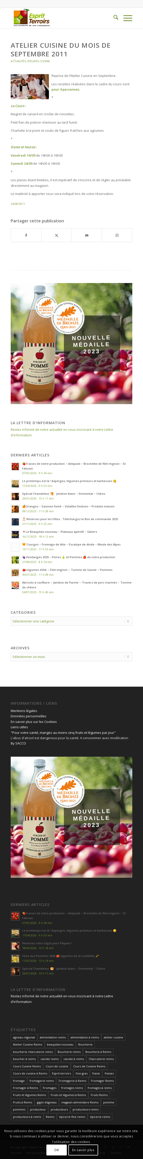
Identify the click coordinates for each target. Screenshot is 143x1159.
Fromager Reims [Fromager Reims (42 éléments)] (102, 1081)
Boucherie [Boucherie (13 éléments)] (85, 1044)
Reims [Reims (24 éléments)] (50, 1117)
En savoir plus (83, 1150)
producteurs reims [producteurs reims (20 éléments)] (85, 1109)
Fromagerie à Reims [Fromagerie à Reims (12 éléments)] (72, 1081)
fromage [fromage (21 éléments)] (19, 1081)
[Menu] (125, 18)
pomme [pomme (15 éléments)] (108, 1102)
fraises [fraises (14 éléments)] (109, 1073)
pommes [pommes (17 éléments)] (19, 1109)
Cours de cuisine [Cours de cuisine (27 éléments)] (57, 1066)
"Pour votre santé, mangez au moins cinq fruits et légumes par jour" (63, 732)
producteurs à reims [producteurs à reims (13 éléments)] (27, 1117)
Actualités (18, 61)
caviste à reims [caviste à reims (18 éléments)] (73, 1059)
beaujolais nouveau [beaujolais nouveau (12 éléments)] (60, 1044)
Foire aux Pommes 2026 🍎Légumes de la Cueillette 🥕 (60, 956)
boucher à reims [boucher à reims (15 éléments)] (24, 1059)
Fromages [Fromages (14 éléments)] (49, 1088)
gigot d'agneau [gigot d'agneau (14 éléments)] (47, 1102)
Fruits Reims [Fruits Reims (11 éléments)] (99, 1095)
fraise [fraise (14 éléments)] (96, 1073)
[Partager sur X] (57, 235)
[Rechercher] (113, 18)
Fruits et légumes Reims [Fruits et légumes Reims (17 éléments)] (29, 1095)
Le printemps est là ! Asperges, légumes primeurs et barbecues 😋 (69, 481)
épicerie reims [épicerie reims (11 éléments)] (100, 1117)
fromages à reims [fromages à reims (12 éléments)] (100, 1088)
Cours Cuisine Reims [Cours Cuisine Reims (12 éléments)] (27, 1066)
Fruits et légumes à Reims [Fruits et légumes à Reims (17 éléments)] (68, 1095)
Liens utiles (19, 727)
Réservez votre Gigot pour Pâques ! (47, 943)
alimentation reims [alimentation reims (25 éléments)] (53, 1037)
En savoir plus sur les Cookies (34, 721)
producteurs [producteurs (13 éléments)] (59, 1109)
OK (56, 1150)
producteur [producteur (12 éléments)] (38, 1109)
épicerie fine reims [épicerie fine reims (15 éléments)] (72, 1117)
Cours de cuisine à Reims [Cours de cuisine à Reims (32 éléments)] (30, 1073)
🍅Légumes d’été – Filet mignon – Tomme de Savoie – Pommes (67, 570)
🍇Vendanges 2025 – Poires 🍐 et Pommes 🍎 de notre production (68, 557)
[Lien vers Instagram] (117, 235)
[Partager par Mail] (87, 235)
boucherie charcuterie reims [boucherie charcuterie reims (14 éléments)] (33, 1052)
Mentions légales (24, 710)
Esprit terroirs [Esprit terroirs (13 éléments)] (61, 1073)
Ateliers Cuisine (38, 61)
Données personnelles (28, 716)
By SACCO (18, 743)
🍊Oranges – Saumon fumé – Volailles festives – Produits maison (68, 506)
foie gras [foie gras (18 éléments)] (81, 1073)
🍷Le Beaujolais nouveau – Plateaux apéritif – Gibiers (59, 532)
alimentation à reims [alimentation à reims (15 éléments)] (85, 1037)
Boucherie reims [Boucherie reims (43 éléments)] (69, 1052)
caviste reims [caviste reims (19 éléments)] (50, 1059)
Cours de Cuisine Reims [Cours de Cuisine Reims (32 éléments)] (89, 1066)
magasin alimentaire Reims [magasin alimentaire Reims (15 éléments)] (79, 1102)
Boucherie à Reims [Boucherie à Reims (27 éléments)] (98, 1052)
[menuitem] (113, 18)
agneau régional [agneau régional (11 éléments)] (24, 1037)
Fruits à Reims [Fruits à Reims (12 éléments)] (22, 1102)
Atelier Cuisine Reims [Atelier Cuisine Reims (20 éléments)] (27, 1044)
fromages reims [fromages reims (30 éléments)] (72, 1088)
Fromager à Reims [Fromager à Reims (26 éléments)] (25, 1088)
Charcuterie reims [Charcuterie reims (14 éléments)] (101, 1059)
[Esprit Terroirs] (59, 18)
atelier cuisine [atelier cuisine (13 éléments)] (113, 1037)
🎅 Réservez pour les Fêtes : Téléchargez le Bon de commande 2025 (70, 519)
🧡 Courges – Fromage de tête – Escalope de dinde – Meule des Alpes (71, 544)
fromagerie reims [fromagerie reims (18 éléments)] (42, 1081)
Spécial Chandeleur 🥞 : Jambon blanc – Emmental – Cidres (63, 493)
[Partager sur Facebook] (26, 235)
